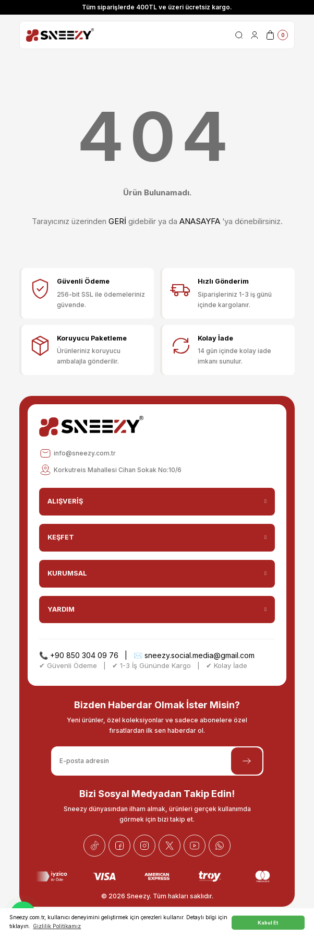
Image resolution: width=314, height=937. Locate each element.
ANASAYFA (199, 221)
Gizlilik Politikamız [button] (57, 926)
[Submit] (246, 761)
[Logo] (60, 35)
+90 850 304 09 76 (84, 655)
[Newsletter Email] (157, 761)
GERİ (117, 221)
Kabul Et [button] (268, 923)
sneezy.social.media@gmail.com (199, 655)
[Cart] (276, 35)
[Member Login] (254, 35)
